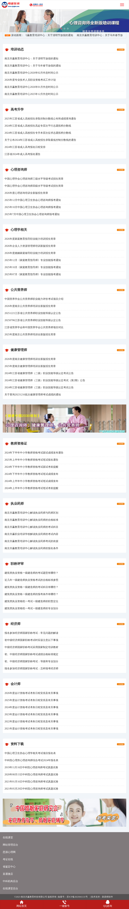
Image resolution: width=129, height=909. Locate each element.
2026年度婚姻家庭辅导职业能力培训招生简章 (30, 253)
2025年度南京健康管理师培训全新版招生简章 (30, 366)
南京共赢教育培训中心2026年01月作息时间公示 (31, 87)
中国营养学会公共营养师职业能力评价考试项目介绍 (34, 299)
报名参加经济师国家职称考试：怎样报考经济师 (31, 668)
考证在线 (8, 859)
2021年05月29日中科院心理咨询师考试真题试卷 (31, 788)
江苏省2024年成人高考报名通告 (22, 154)
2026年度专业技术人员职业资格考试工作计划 (30, 79)
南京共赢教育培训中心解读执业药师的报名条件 (31, 548)
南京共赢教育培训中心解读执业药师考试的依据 (31, 541)
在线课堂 (8, 837)
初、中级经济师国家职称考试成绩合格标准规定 (31, 654)
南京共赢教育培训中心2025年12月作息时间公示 (31, 94)
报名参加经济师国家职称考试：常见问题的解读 (31, 633)
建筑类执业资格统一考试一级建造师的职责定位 (31, 601)
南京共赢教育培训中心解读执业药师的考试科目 (31, 527)
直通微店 (8, 874)
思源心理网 (9, 852)
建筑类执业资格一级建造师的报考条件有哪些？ (31, 594)
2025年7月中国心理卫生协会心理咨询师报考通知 (32, 214)
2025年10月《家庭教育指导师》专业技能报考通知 (33, 267)
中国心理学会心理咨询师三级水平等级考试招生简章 (34, 178)
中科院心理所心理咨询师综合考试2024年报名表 (31, 760)
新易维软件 (107, 897)
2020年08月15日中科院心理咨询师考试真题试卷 (31, 774)
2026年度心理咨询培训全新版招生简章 (26, 193)
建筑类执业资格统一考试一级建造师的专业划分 (31, 608)
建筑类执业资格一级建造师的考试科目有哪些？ (31, 587)
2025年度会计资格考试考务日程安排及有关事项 (31, 700)
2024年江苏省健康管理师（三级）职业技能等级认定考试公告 (39, 387)
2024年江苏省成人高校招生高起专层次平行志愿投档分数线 (38, 125)
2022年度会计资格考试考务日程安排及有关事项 (31, 721)
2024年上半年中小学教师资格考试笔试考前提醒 (31, 488)
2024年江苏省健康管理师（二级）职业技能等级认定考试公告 (39, 373)
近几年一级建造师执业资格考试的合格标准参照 (31, 580)
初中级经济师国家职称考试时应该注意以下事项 (31, 640)
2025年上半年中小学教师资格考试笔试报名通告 (31, 459)
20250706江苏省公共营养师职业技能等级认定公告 (33, 320)
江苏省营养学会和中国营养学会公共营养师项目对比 (34, 327)
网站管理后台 (10, 844)
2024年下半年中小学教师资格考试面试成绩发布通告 (34, 452)
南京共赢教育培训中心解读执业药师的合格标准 (31, 520)
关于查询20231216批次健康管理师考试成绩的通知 (33, 394)
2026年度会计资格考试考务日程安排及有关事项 (31, 693)
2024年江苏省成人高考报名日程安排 (25, 147)
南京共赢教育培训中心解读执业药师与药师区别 (31, 512)
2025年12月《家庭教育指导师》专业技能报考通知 (33, 260)
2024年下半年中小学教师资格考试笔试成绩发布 (31, 474)
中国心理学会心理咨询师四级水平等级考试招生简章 (34, 185)
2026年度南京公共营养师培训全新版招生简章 (30, 306)
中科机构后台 (10, 881)
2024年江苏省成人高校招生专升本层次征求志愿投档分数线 (38, 132)
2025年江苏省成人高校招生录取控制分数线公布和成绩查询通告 (40, 118)
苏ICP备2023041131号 (77, 897)
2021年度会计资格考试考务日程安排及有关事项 (31, 728)
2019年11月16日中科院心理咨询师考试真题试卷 (31, 767)
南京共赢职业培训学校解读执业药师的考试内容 (31, 534)
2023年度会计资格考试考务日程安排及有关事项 (31, 714)
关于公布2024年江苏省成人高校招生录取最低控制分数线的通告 (40, 140)
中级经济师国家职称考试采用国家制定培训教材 (31, 647)
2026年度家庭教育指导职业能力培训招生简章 (30, 238)
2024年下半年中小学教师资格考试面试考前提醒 (31, 467)
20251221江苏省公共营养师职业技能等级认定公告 (33, 313)
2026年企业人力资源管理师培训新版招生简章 (30, 246)
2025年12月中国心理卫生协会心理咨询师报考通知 (33, 200)
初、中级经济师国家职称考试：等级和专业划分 (31, 661)
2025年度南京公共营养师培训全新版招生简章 (30, 334)
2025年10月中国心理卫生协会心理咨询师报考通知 (33, 207)
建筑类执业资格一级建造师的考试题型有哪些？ (31, 573)
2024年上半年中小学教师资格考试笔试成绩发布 (31, 481)
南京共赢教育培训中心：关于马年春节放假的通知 (33, 65)
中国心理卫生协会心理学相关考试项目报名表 (30, 753)
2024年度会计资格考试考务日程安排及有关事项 (31, 707)
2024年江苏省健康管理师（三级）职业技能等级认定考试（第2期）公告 (45, 380)
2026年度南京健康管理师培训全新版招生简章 (30, 359)
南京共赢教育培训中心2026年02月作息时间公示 (31, 72)
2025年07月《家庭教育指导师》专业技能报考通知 (33, 274)
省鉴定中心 (9, 866)
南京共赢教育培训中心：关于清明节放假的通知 (47, 35)
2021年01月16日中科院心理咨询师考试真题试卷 (31, 781)
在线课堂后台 (10, 888)
